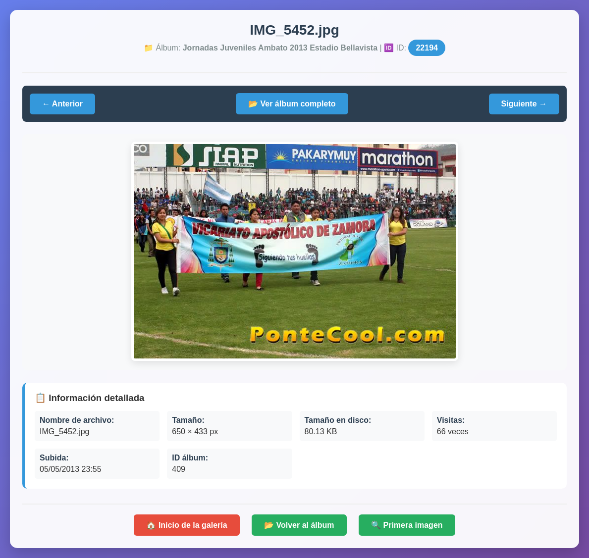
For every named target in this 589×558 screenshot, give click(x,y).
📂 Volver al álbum (299, 525)
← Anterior (62, 104)
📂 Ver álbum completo (291, 104)
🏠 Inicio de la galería (186, 525)
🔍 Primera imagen (407, 525)
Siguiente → (524, 104)
